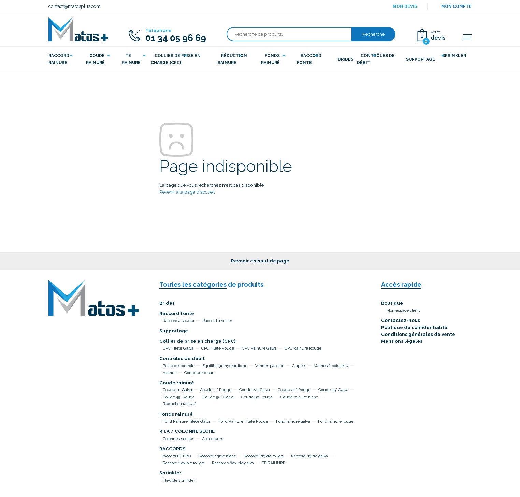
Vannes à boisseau (331, 365)
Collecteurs (212, 438)
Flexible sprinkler (179, 480)
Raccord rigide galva (309, 456)
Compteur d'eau (199, 372)
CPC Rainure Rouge (303, 348)
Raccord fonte (176, 313)
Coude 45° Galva (333, 389)
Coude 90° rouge (257, 397)
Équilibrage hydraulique (224, 365)
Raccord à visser (217, 320)
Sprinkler (170, 472)
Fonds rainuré (176, 414)
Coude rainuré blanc (299, 397)
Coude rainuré (176, 382)
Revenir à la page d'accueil (187, 192)
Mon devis (405, 6)
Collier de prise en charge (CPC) (197, 341)
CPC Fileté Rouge (217, 348)
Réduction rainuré (179, 403)
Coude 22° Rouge (294, 389)
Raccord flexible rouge (183, 462)
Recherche (373, 34)
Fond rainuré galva (293, 421)
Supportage (173, 330)
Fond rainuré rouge (335, 421)
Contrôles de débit (182, 358)
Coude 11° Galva (177, 389)
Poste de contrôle (178, 365)
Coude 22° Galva (254, 389)
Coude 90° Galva (218, 397)
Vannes (169, 372)
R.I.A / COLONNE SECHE (187, 431)
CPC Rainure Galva (259, 348)
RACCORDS (172, 448)
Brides (167, 303)
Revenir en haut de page (260, 261)
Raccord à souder (178, 320)
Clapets (299, 365)
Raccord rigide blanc (217, 456)
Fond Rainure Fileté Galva (187, 421)
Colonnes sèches (178, 438)
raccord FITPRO (177, 456)
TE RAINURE (273, 462)
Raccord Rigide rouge (263, 456)
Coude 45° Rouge (179, 397)
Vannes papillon (269, 365)
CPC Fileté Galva (178, 348)
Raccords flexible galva (233, 462)
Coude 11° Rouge (215, 389)
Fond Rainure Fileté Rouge (243, 421)
